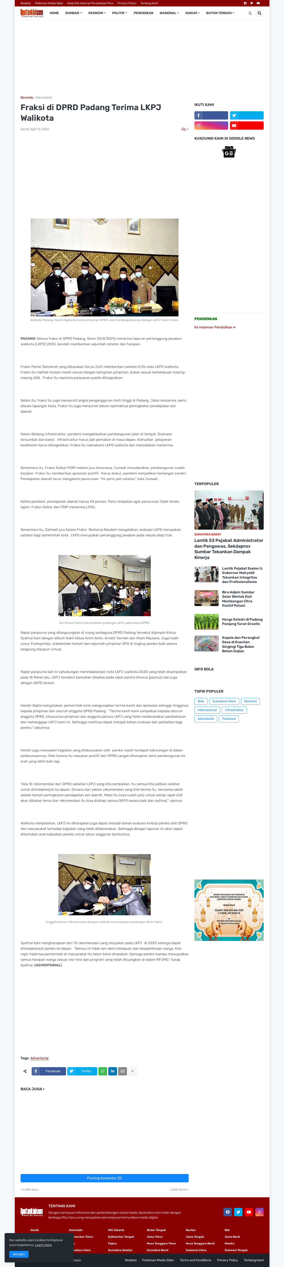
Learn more (43, 1245)
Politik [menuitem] (118, 13)
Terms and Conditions (195, 1260)
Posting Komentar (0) (104, 1178)
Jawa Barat (232, 1236)
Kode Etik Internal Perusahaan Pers (90, 3)
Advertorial (44, 97)
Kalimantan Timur (81, 1236)
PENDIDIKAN (205, 319)
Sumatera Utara (224, 701)
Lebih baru (31, 1189)
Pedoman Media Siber (49, 3)
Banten (191, 1230)
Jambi (34, 1230)
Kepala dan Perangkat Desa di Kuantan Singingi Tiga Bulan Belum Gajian (241, 644)
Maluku (230, 1243)
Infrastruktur (234, 710)
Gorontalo (75, 1230)
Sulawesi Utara (196, 1250)
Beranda (27, 97)
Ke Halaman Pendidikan (214, 327)
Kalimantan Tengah (121, 1236)
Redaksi (26, 3)
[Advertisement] (142, 58)
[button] (250, 13)
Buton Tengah (156, 1230)
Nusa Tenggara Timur (161, 1243)
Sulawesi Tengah (236, 1250)
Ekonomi (250, 701)
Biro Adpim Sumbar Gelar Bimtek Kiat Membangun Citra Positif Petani (238, 599)
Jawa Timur (155, 1236)
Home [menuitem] (54, 13)
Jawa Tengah (195, 1236)
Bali (227, 1230)
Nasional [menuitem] (168, 13)
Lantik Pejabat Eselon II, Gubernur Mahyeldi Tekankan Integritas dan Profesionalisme (242, 575)
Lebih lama (178, 1189)
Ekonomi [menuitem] (95, 13)
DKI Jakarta (116, 1230)
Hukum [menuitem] (191, 13)
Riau (72, 1243)
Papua (112, 1243)
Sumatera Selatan (120, 1250)
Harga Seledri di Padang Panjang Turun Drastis (242, 621)
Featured (229, 719)
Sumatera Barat (157, 1250)
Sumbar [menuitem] (72, 13)
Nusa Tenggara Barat (200, 1243)
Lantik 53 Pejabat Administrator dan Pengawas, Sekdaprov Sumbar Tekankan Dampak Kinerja (228, 549)
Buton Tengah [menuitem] (219, 13)
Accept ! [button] (19, 1254)
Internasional (207, 710)
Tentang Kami (149, 3)
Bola (201, 701)
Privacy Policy (127, 3)
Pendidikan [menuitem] (143, 13)
